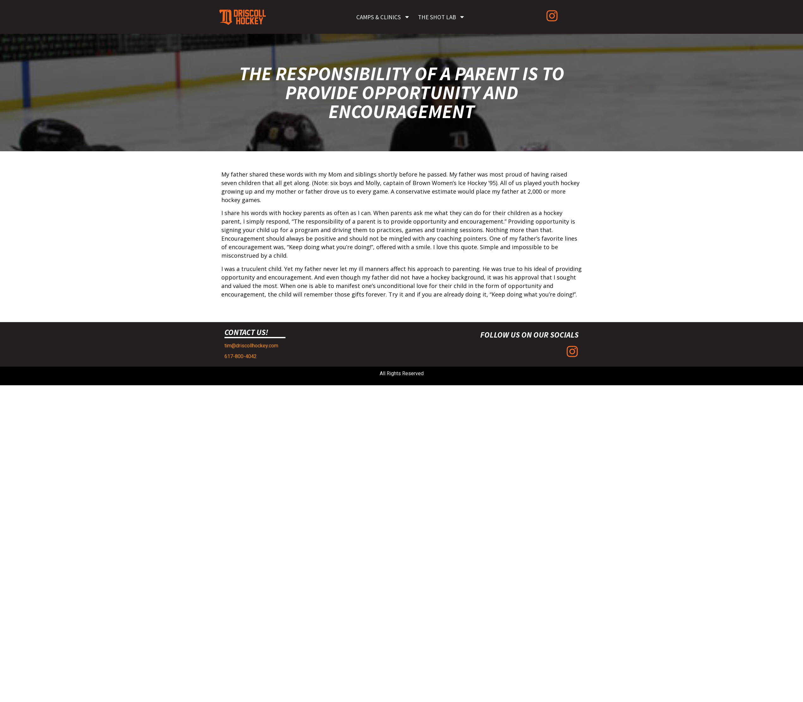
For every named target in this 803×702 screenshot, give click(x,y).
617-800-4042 (240, 356)
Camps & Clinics (383, 17)
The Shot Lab (441, 17)
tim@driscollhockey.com (251, 346)
